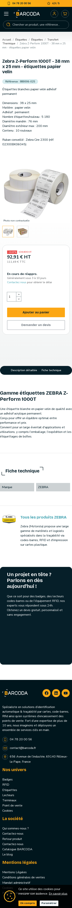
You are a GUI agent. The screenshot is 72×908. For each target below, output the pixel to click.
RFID (5, 785)
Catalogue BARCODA (17, 849)
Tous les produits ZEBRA (43, 517)
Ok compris (27, 903)
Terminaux (9, 800)
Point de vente (12, 805)
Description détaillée (24, 370)
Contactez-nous (12, 834)
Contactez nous (16, 282)
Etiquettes (9, 790)
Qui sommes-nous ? (15, 828)
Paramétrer (49, 903)
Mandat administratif (16, 883)
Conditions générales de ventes (23, 877)
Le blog (7, 854)
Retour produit (12, 839)
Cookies (7, 811)
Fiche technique (51, 370)
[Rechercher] (36, 25)
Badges (7, 779)
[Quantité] (12, 297)
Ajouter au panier (36, 312)
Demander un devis (36, 325)
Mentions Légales (14, 872)
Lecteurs (8, 795)
